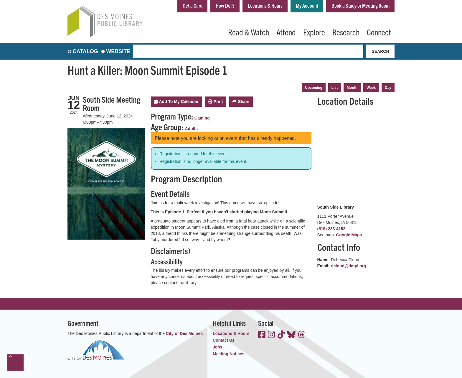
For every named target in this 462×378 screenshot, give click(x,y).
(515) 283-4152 (331, 228)
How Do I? (225, 5)
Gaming (201, 118)
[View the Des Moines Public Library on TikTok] (281, 335)
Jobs (217, 347)
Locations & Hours (265, 5)
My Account (307, 5)
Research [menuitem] (345, 32)
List (334, 88)
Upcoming (313, 88)
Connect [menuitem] (379, 32)
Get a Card (192, 5)
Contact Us (224, 340)
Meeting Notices (228, 353)
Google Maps (349, 235)
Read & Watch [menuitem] (248, 32)
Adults (191, 128)
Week (371, 88)
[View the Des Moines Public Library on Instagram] (271, 335)
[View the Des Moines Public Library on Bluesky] (291, 335)
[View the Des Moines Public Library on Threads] (301, 335)
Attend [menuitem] (286, 32)
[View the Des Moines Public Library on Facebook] (261, 335)
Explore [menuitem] (314, 32)
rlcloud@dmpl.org (348, 266)
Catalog (85, 51)
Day (388, 88)
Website (118, 51)
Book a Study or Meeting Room (360, 5)
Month (352, 88)
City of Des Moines (184, 333)
